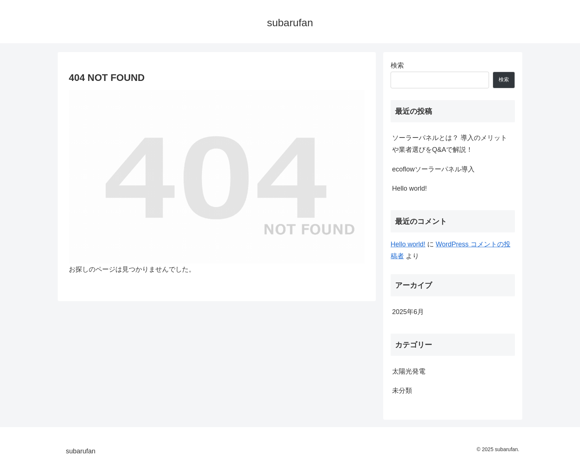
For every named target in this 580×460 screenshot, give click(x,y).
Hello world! (409, 188)
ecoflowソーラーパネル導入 (433, 169)
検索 (397, 65)
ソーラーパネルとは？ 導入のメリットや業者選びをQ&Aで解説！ (449, 143)
